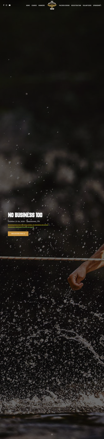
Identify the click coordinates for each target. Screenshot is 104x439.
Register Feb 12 (18, 234)
